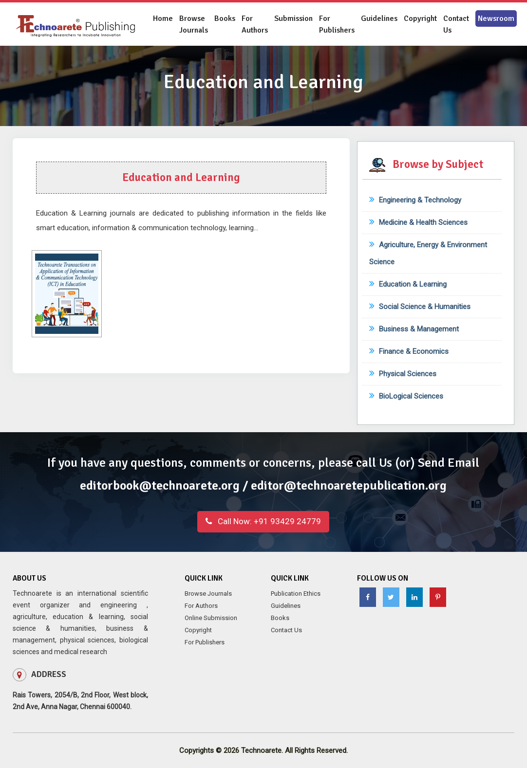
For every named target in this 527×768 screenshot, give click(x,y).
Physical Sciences (402, 373)
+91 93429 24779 (263, 521)
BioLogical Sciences (406, 396)
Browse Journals (193, 24)
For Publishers (337, 24)
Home (163, 18)
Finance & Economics (409, 351)
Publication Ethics (295, 593)
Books (224, 18)
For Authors (255, 24)
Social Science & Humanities (420, 306)
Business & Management (414, 329)
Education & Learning (408, 284)
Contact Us (456, 24)
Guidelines (379, 18)
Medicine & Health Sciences (418, 222)
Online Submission (211, 618)
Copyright (420, 18)
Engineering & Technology (415, 200)
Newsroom (496, 18)
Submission (293, 18)
